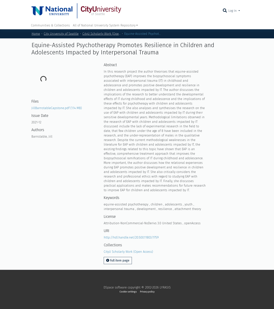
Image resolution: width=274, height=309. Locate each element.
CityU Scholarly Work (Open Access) (101, 34)
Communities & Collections (50, 25)
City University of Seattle (61, 34)
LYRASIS (165, 287)
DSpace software (115, 287)
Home (36, 34)
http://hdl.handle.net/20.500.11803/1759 (131, 237)
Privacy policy (147, 291)
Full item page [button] (117, 260)
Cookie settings (128, 291)
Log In (233, 11)
